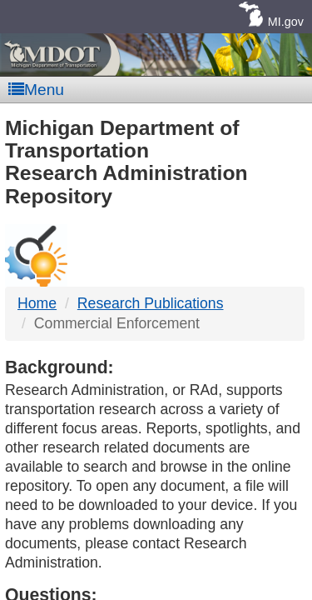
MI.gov (286, 21)
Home (37, 303)
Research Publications (150, 303)
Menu (36, 89)
